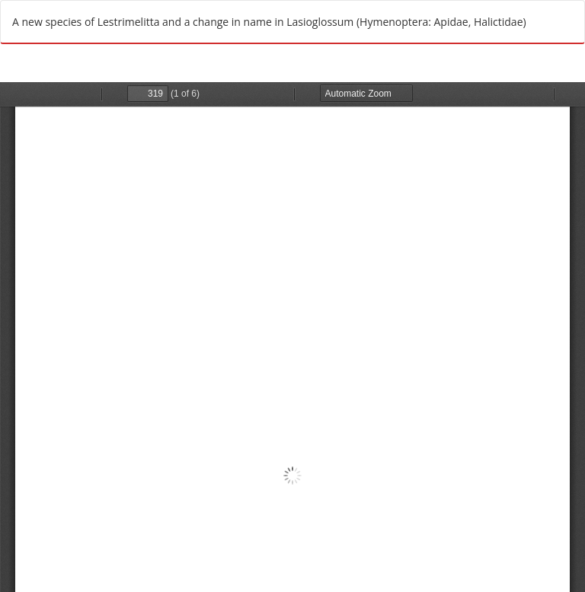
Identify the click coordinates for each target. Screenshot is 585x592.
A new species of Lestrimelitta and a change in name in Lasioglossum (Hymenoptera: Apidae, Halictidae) (269, 21)
